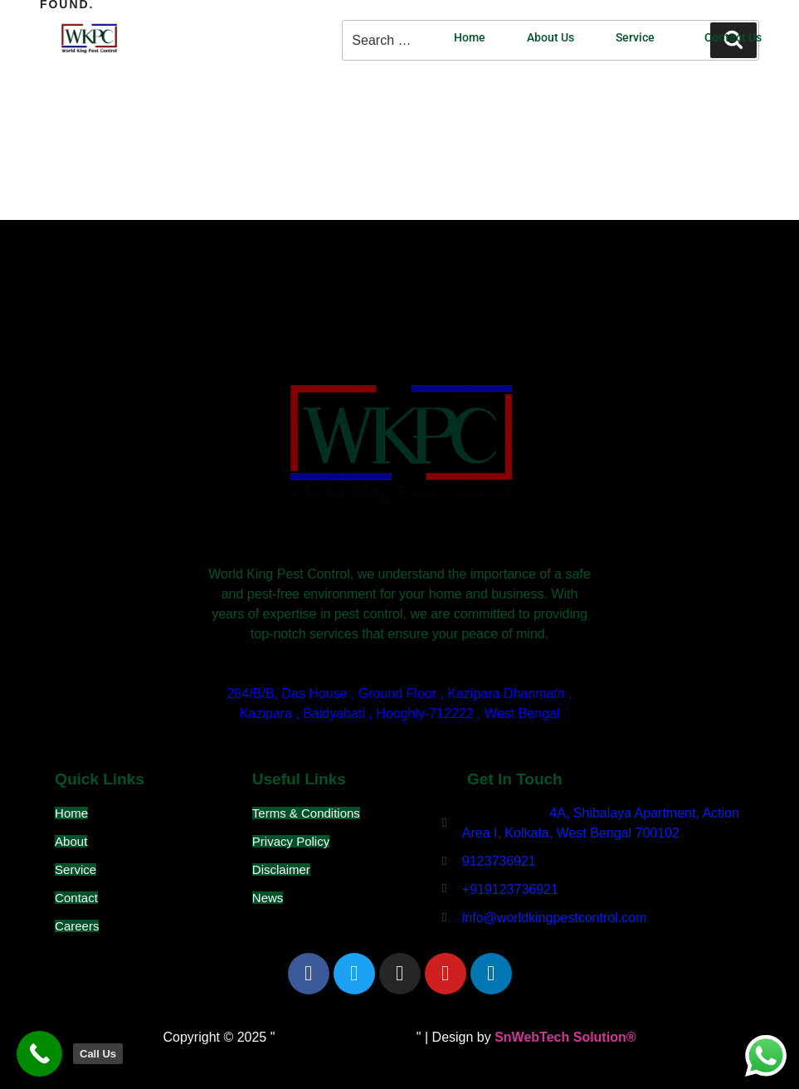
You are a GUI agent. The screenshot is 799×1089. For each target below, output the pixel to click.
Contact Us (733, 38)
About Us (550, 38)
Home (469, 38)
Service (635, 38)
